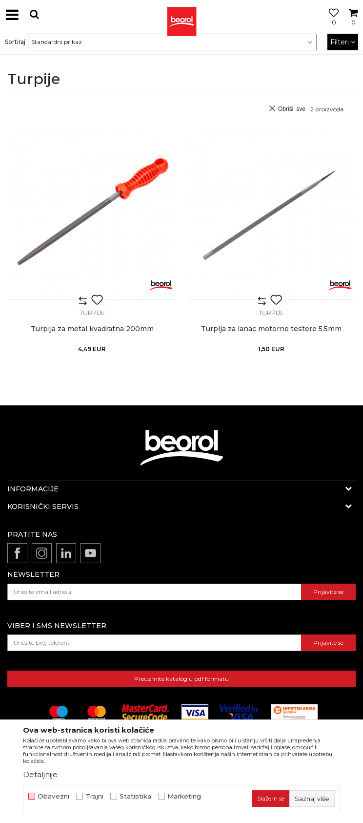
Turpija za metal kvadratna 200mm (92, 329)
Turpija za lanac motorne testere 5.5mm (271, 329)
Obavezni (53, 796)
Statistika (135, 796)
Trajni (94, 796)
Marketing (184, 796)
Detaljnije (40, 774)
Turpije (92, 313)
